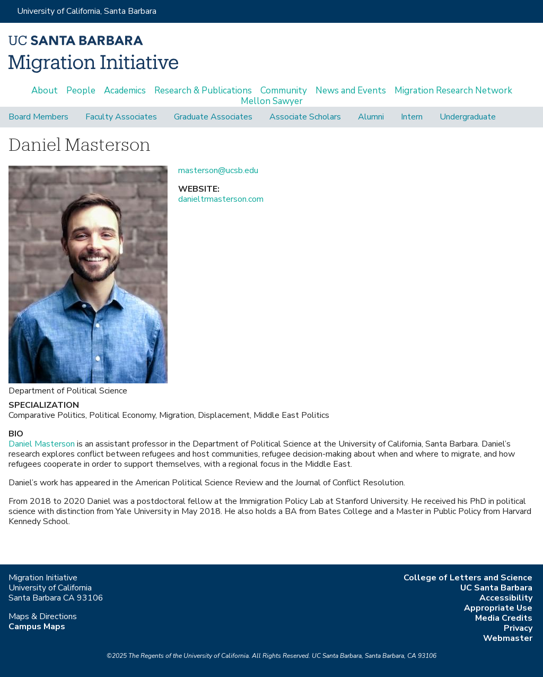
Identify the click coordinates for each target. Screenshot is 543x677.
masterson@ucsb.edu (218, 170)
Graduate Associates (213, 117)
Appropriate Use (498, 608)
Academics (125, 90)
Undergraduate (468, 117)
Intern (412, 117)
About (44, 90)
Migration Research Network (453, 90)
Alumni (371, 117)
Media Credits (503, 618)
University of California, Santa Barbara (86, 11)
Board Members (38, 117)
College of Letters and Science (468, 578)
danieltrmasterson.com (221, 199)
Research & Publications (203, 90)
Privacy (518, 628)
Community (283, 90)
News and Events (351, 90)
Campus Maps (36, 626)
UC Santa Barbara (496, 588)
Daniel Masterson (41, 444)
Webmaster (507, 638)
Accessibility (505, 598)
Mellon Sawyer (272, 101)
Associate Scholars (305, 117)
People (80, 90)
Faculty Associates (121, 117)
